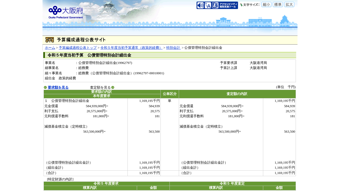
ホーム (50, 48)
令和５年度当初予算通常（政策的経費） (131, 48)
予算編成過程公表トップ (78, 48)
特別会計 (173, 48)
